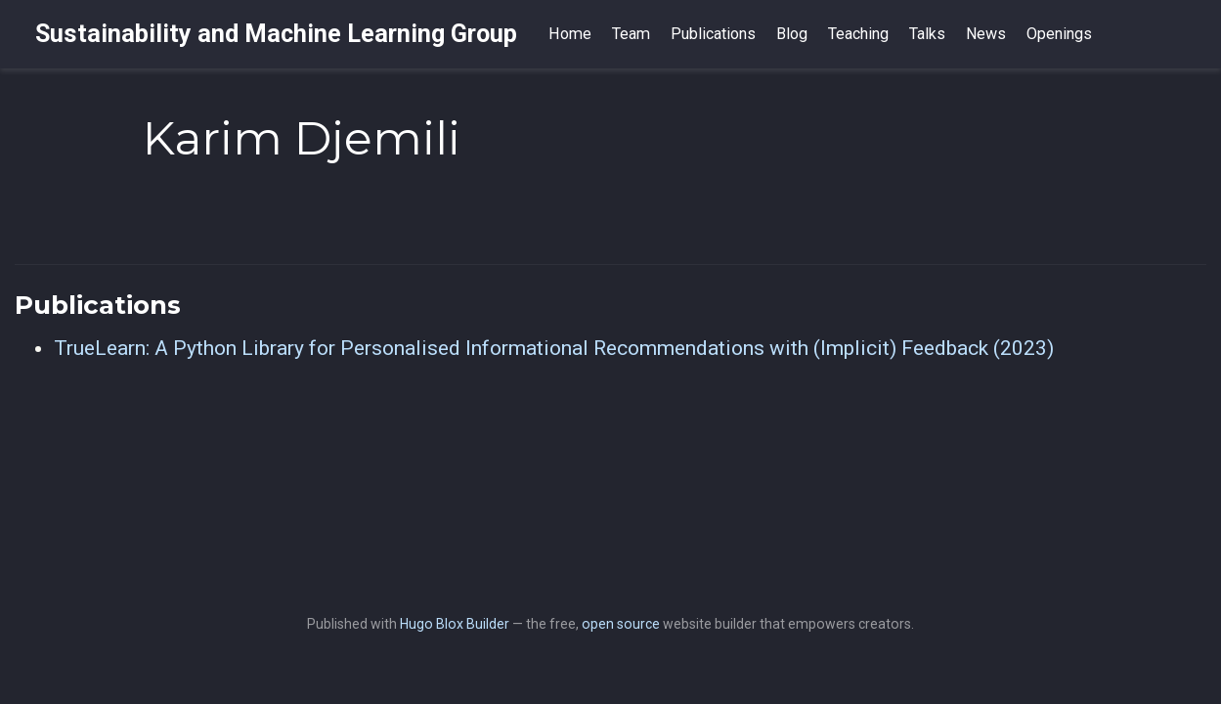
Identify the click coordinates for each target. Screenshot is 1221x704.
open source (621, 624)
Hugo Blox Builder (454, 624)
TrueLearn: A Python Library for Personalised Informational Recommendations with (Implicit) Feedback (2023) (554, 348)
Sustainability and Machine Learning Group (276, 34)
